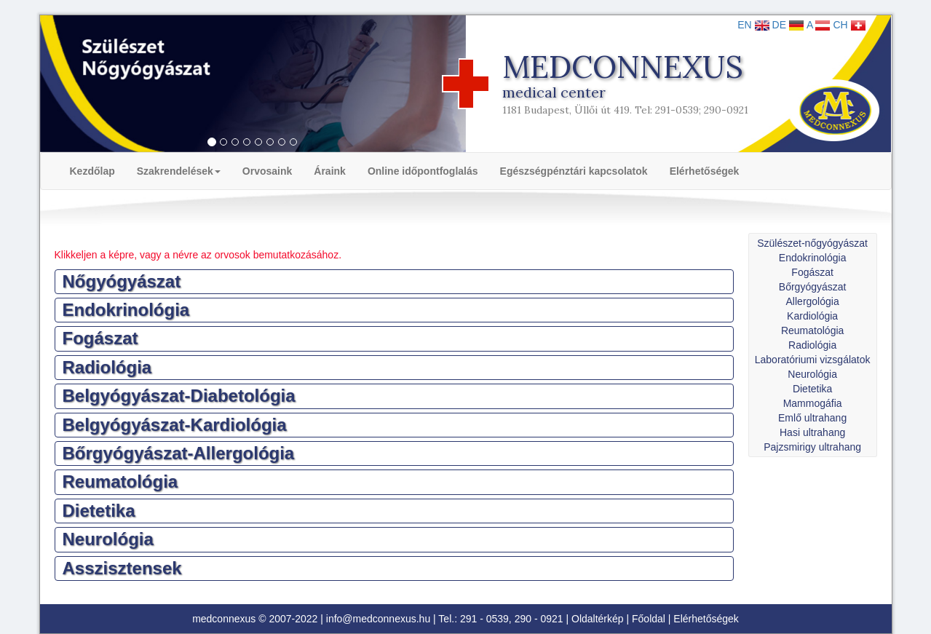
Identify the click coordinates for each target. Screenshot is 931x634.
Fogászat (812, 272)
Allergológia (812, 301)
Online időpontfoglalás (423, 171)
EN (753, 25)
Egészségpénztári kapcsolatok (574, 171)
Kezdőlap (92, 171)
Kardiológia (812, 316)
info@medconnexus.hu (378, 619)
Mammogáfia (812, 403)
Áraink (330, 171)
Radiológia (812, 345)
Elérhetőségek (705, 171)
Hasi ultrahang (812, 432)
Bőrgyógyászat (813, 287)
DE (788, 25)
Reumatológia (812, 330)
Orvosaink (267, 171)
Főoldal (648, 619)
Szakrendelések (179, 171)
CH (849, 25)
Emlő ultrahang (812, 418)
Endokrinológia (813, 257)
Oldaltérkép (597, 619)
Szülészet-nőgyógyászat (812, 243)
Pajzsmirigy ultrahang (812, 447)
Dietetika (812, 389)
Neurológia (812, 374)
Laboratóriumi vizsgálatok (813, 359)
